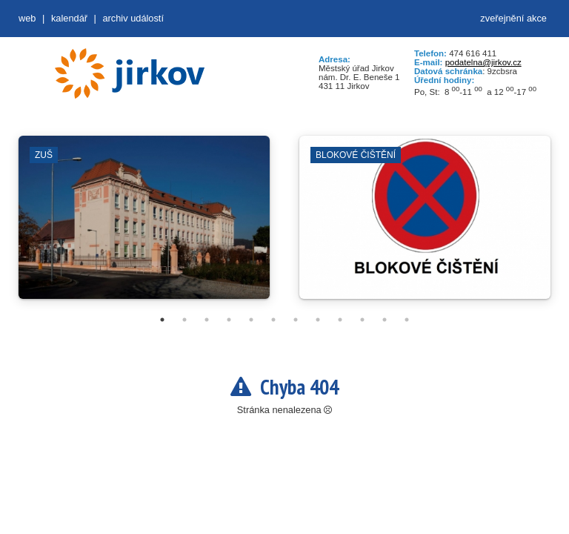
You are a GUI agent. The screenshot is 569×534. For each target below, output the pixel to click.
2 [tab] (184, 319)
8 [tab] (317, 319)
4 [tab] (229, 319)
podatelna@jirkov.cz (483, 62)
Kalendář (69, 18)
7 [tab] (295, 319)
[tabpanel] (144, 225)
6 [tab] (273, 319)
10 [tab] (362, 319)
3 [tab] (206, 319)
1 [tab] (162, 319)
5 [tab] (251, 319)
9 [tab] (340, 319)
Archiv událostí (133, 18)
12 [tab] (406, 319)
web (27, 18)
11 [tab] (384, 319)
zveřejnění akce (513, 18)
